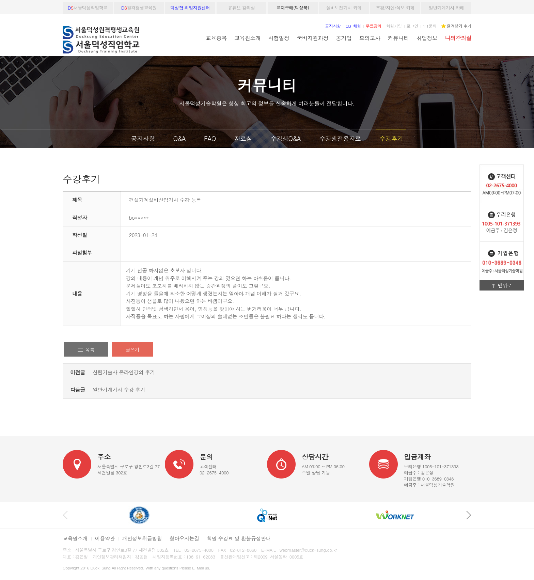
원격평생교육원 (139, 7)
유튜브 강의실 (241, 7)
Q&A (179, 138)
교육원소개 (247, 38)
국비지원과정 (312, 38)
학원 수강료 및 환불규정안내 (239, 538)
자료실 (243, 138)
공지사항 (143, 138)
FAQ (210, 138)
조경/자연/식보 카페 (395, 7)
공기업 (343, 38)
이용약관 (105, 538)
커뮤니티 (398, 38)
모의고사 (369, 38)
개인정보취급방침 (142, 538)
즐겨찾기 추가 (459, 26)
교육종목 (216, 38)
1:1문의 (430, 26)
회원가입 (394, 26)
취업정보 (427, 38)
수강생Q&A (285, 138)
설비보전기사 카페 (344, 7)
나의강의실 (458, 38)
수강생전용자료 (340, 138)
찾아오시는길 (184, 538)
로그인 (412, 26)
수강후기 (391, 138)
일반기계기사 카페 (446, 7)
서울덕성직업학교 (88, 7)
